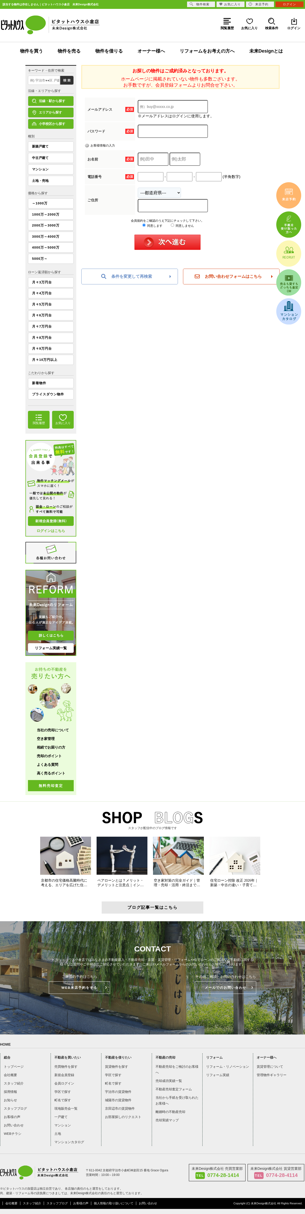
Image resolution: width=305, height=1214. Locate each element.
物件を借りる (109, 51)
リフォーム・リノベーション (227, 1067)
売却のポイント (49, 756)
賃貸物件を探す (116, 1067)
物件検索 (199, 4)
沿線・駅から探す (48, 101)
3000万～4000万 (45, 236)
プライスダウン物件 (48, 394)
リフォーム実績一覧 (51, 648)
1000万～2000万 (45, 214)
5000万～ (40, 259)
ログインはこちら (51, 531)
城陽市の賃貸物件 (118, 1100)
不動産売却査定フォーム (174, 1089)
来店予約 (258, 4)
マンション (40, 169)
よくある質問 (47, 765)
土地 (57, 1134)
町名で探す (62, 1100)
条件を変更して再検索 (126, 276)
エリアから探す (47, 112)
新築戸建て (40, 146)
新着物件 (39, 383)
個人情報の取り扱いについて (113, 1203)
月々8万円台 (42, 337)
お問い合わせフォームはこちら (228, 276)
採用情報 (10, 1092)
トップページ (14, 1067)
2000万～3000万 (45, 225)
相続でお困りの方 (51, 747)
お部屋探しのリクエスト (123, 1117)
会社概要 (10, 1075)
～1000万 (40, 203)
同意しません (182, 226)
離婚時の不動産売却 (170, 1112)
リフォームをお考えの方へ (207, 51)
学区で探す (62, 1092)
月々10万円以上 (44, 360)
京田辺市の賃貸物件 (120, 1108)
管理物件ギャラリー (271, 1075)
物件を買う (31, 51)
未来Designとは (266, 51)
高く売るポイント (51, 773)
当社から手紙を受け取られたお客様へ (177, 1100)
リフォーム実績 (217, 1075)
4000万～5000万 (45, 247)
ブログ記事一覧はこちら (152, 907)
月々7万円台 (42, 326)
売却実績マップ (167, 1120)
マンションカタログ (69, 1142)
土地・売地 (40, 181)
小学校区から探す (48, 124)
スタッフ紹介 (14, 1083)
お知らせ (10, 1100)
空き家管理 (46, 739)
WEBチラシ (12, 1134)
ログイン (289, 4)
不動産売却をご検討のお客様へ (177, 1069)
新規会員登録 (64, 1075)
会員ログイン (64, 1083)
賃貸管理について (270, 1067)
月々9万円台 (42, 348)
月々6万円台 (42, 315)
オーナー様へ (151, 51)
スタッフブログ (15, 1108)
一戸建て (61, 1117)
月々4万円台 (42, 293)
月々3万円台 (42, 282)
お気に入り (230, 4)
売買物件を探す (66, 1067)
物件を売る (69, 51)
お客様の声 (12, 1117)
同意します (152, 226)
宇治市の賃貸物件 (118, 1092)
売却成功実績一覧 (169, 1081)
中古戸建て (40, 158)
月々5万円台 (42, 304)
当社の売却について (53, 730)
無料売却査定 (51, 786)
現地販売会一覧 (66, 1108)
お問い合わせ (14, 1125)
